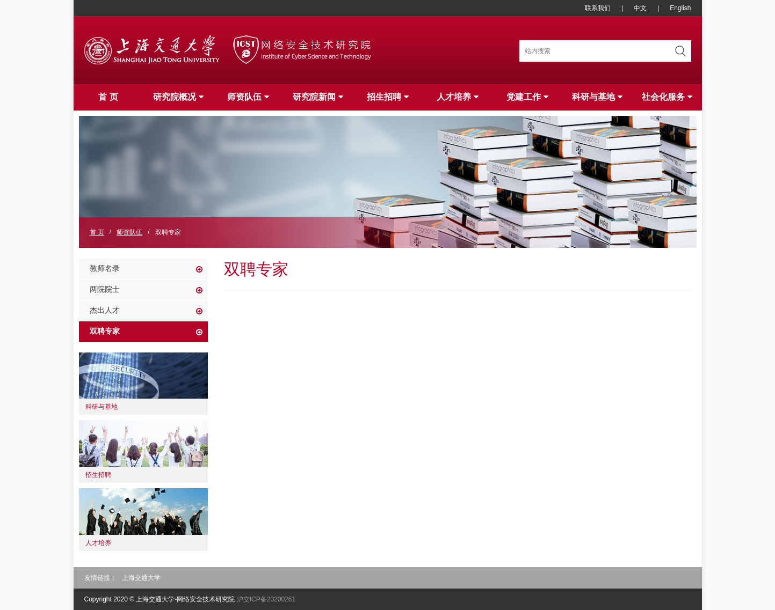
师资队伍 (248, 96)
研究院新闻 (318, 96)
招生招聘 (388, 96)
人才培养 (458, 96)
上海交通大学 (141, 578)
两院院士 (105, 289)
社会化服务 (667, 96)
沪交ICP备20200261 (266, 599)
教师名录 (105, 268)
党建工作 (527, 96)
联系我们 (598, 8)
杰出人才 (105, 310)
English (680, 8)
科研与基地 (597, 96)
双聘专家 (105, 331)
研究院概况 (178, 96)
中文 (640, 8)
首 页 (108, 96)
